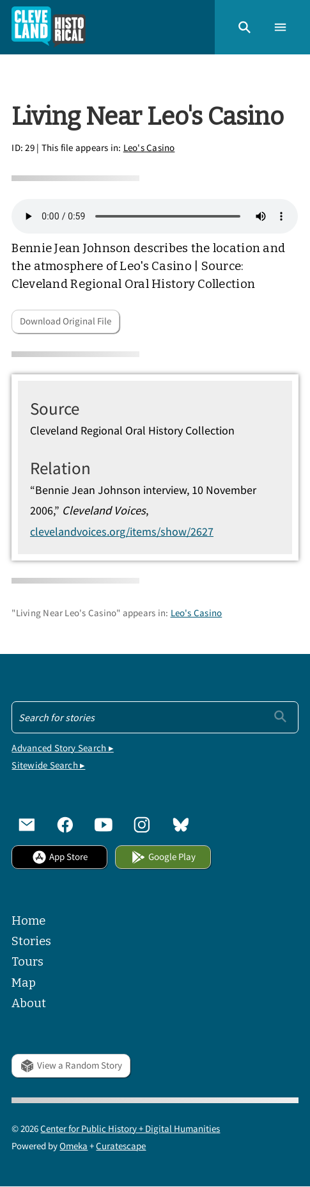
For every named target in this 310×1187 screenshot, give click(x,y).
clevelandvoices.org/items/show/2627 (121, 531)
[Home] (49, 27)
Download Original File (65, 321)
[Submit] (280, 716)
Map (24, 983)
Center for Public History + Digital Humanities (130, 1128)
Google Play (163, 856)
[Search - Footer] (155, 717)
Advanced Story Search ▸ (62, 748)
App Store (60, 856)
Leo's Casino (149, 147)
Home (28, 921)
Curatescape (121, 1146)
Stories (31, 941)
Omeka (73, 1146)
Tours (27, 962)
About (29, 1003)
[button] (244, 27)
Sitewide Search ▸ (48, 765)
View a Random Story (71, 1065)
